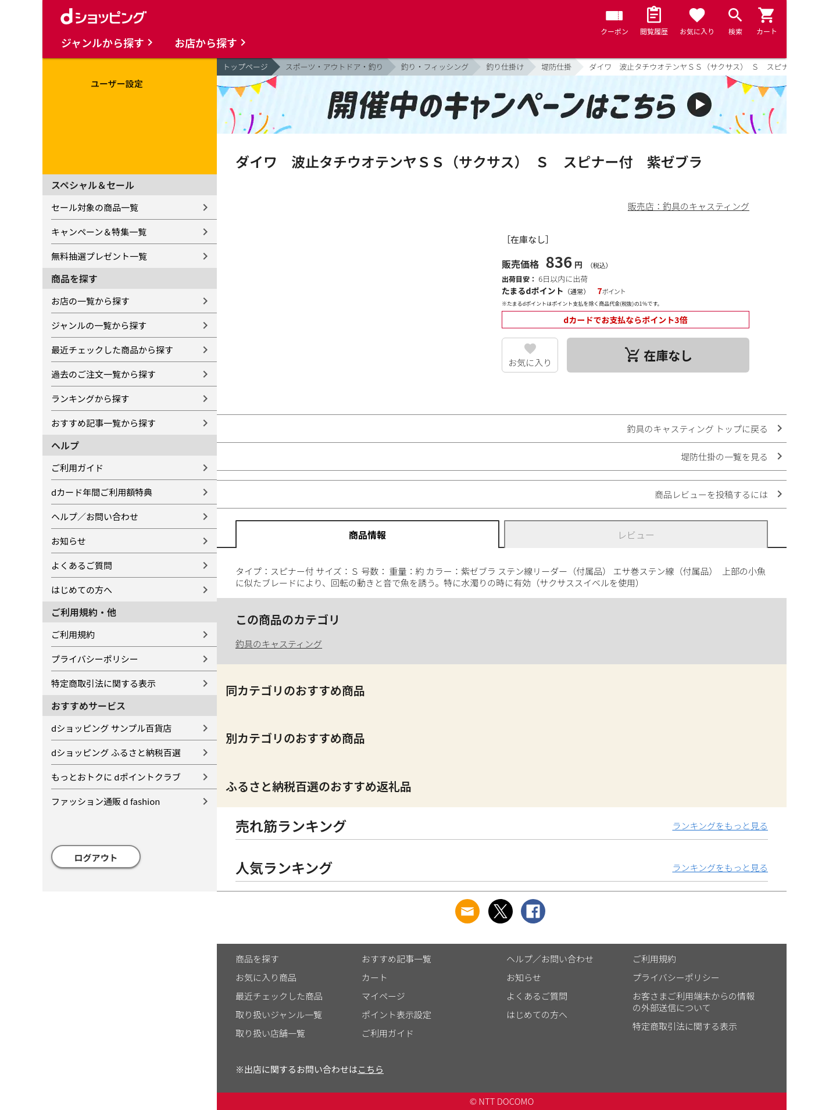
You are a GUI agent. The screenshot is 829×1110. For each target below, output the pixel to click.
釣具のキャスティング (278, 644)
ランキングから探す (90, 398)
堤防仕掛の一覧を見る (724, 456)
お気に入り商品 (265, 977)
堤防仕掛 (556, 66)
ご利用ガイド (77, 467)
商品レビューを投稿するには (711, 494)
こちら (371, 1069)
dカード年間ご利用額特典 (101, 492)
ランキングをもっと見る (720, 825)
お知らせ (68, 541)
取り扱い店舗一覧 (270, 1033)
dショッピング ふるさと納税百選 (116, 752)
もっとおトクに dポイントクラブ (116, 777)
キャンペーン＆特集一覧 (98, 231)
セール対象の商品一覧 (94, 207)
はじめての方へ (81, 589)
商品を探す (257, 959)
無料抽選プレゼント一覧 (99, 256)
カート (375, 977)
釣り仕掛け (505, 66)
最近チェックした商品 (279, 996)
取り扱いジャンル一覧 (278, 1014)
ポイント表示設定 (396, 1014)
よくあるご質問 (81, 565)
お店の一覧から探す (90, 301)
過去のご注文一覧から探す (103, 374)
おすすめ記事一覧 (396, 959)
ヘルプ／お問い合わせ (94, 516)
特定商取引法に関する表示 (103, 683)
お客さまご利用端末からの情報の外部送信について (694, 1002)
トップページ (245, 66)
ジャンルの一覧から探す (98, 325)
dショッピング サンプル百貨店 (111, 728)
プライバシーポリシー (94, 659)
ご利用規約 (73, 634)
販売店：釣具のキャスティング (688, 206)
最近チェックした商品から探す (112, 349)
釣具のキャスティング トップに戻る (697, 428)
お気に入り (530, 362)
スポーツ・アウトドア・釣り (334, 66)
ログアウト (96, 857)
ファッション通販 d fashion (105, 801)
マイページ (383, 996)
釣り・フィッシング (435, 66)
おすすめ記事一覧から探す (103, 423)
